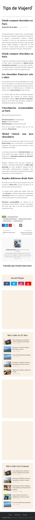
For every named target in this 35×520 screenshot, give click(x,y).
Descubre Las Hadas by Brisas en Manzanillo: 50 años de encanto (21, 363)
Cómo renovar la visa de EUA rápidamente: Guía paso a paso (20, 496)
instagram (16, 258)
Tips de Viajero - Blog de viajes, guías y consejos (21, 517)
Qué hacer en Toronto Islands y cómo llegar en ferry (20, 348)
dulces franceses (7, 221)
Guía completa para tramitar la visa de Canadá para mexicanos (20, 341)
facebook (23, 256)
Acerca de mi (17, 514)
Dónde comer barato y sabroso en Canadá (21, 371)
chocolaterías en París (12, 216)
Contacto (25, 514)
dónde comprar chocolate (25, 219)
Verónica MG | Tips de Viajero (9, 27)
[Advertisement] (17, 309)
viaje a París (19, 34)
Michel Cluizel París (10, 16)
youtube (29, 256)
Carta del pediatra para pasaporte (21, 355)
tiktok (20, 258)
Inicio (3, 16)
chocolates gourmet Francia (10, 219)
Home (10, 514)
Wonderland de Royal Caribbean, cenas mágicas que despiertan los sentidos (21, 487)
